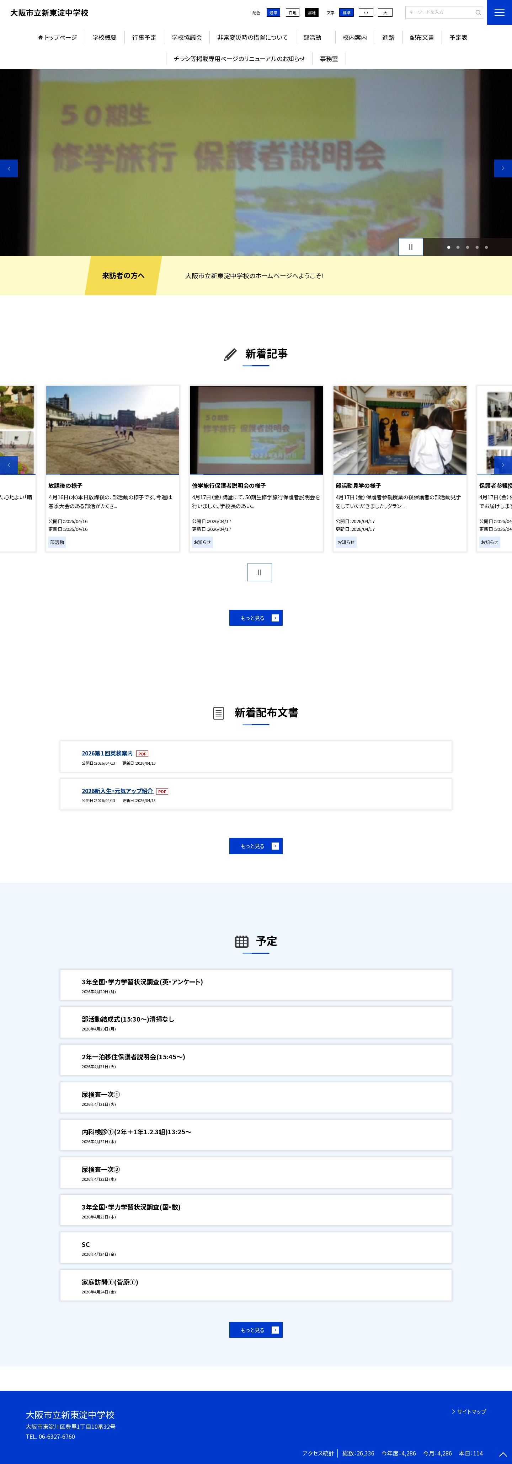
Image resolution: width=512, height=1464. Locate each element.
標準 (347, 12)
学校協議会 (187, 37)
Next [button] (503, 168)
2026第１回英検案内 (108, 753)
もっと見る (253, 617)
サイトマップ (471, 1411)
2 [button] (458, 247)
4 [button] (477, 247)
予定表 (458, 37)
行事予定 (144, 37)
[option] (256, 162)
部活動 (315, 37)
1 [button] (448, 247)
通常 (273, 12)
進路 (388, 37)
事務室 (329, 58)
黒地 (312, 12)
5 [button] (486, 247)
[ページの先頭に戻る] (503, 1455)
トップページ (60, 37)
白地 (293, 12)
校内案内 (355, 37)
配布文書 (422, 37)
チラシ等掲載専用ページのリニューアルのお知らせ (239, 58)
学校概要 (104, 37)
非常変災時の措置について (252, 37)
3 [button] (467, 247)
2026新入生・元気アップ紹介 (118, 790)
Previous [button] (9, 168)
